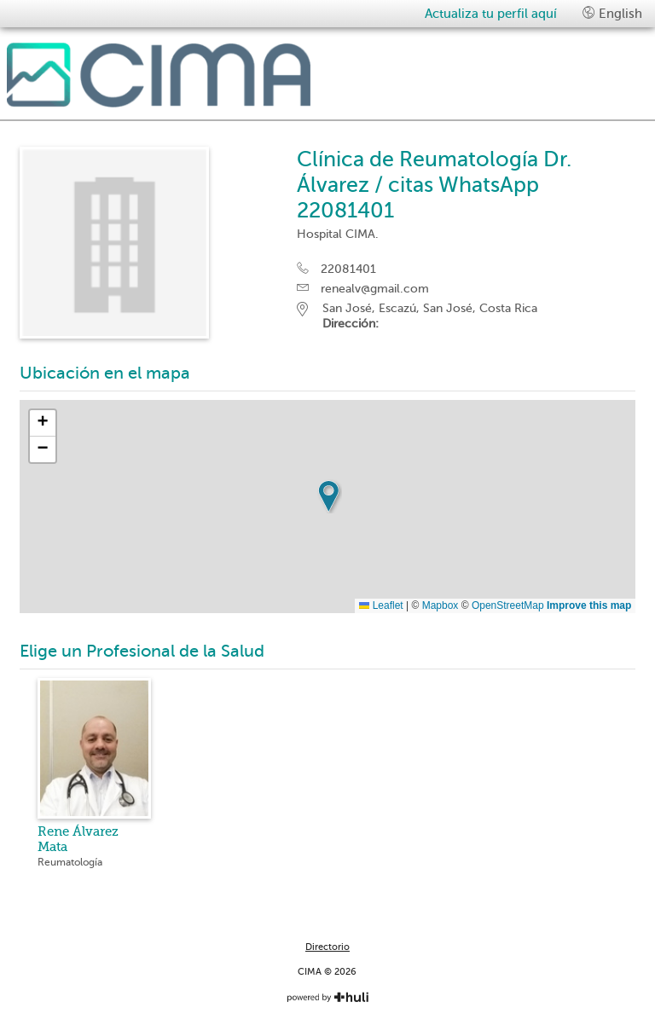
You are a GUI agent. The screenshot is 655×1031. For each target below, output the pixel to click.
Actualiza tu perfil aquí (491, 13)
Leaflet (381, 605)
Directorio (327, 947)
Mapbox (440, 605)
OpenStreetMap (508, 605)
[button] (328, 496)
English (612, 13)
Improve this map (589, 605)
